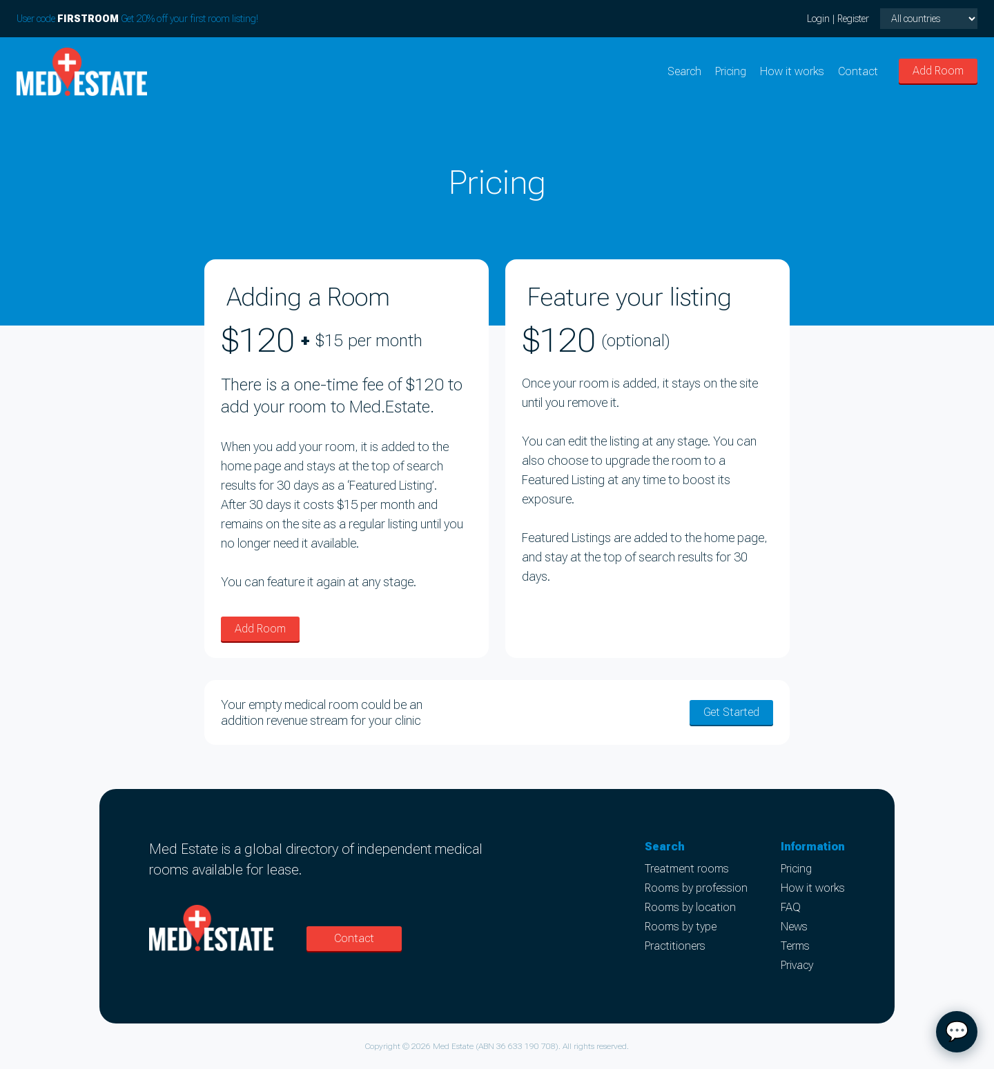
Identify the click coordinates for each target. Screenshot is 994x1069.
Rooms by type (681, 926)
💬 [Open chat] (957, 1031)
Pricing (730, 71)
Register (853, 18)
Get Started (731, 712)
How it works (792, 71)
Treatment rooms (687, 868)
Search (684, 71)
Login (818, 18)
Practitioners (675, 945)
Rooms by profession (696, 888)
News (794, 926)
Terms (795, 945)
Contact (858, 71)
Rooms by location (690, 907)
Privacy (797, 965)
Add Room (938, 70)
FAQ (791, 907)
